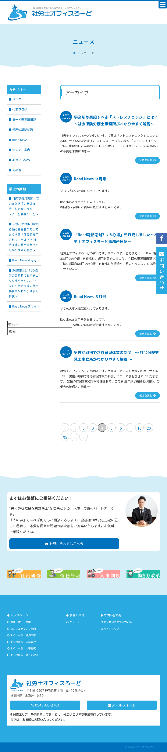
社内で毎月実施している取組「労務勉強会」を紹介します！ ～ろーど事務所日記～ (24, 206)
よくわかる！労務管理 (23, 642)
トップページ (19, 615)
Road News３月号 (24, 306)
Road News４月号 (24, 260)
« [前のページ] (65, 428)
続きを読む (145, 160)
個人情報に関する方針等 (118, 622)
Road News (20, 140)
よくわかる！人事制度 (23, 648)
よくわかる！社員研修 (23, 635)
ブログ (16, 99)
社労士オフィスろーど (147, 747)
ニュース (75, 622)
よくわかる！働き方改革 (24, 655)
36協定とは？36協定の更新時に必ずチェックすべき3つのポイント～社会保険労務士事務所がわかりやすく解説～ (23, 283)
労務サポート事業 (20, 622)
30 (65, 437)
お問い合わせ (113, 615)
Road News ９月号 (90, 179)
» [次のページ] (83, 437)
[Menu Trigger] (163, 4)
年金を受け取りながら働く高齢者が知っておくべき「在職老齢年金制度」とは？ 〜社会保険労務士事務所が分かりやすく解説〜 (24, 237)
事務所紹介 (77, 615)
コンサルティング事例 (23, 629)
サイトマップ (111, 629)
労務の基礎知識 (22, 130)
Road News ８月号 (90, 296)
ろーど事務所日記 (24, 119)
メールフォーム (122, 705)
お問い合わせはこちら (64, 543)
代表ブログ (19, 109)
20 (149, 428)
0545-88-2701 (45, 705)
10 (139, 428)
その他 (16, 170)
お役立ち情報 (21, 160)
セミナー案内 (21, 150)
